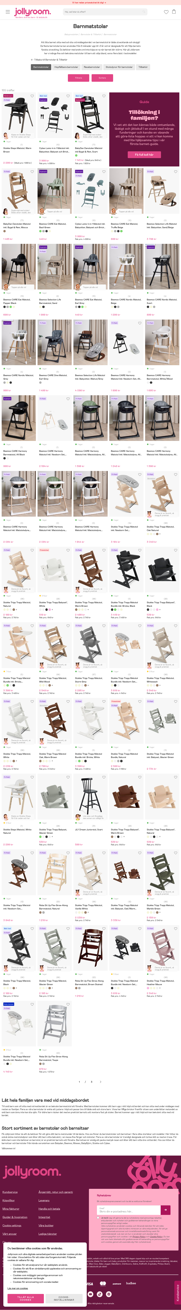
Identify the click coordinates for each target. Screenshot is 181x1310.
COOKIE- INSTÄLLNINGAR (64, 1298)
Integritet (44, 1217)
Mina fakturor (11, 1209)
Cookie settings (12, 1225)
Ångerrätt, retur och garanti (56, 1192)
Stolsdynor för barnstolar (119, 67)
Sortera (102, 78)
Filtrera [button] (78, 78)
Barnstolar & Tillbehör (91, 34)
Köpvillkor (9, 1200)
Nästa (101, 1082)
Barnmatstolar (110, 34)
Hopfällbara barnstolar (66, 67)
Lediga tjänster (48, 1234)
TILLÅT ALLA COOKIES (25, 1298)
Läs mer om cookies (18, 1288)
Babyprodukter (71, 34)
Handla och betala (49, 1209)
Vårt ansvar (10, 1234)
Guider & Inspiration (15, 1217)
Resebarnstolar (92, 67)
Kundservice (10, 1192)
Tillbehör (143, 67)
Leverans (44, 1200)
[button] (7, 12)
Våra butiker (46, 1225)
